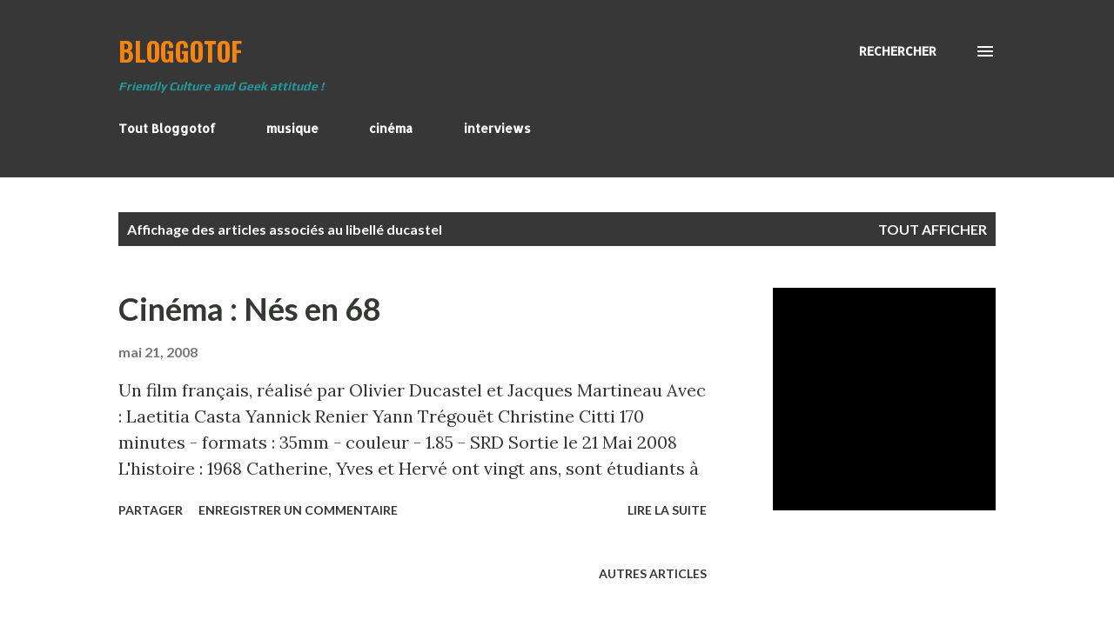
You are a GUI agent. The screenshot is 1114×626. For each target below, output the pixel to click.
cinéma (391, 128)
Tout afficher (932, 229)
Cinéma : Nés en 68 (249, 309)
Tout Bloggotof (167, 128)
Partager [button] (150, 510)
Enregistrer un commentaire (298, 510)
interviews (497, 128)
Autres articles (653, 573)
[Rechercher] (897, 51)
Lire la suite (667, 510)
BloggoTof (180, 50)
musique (292, 128)
